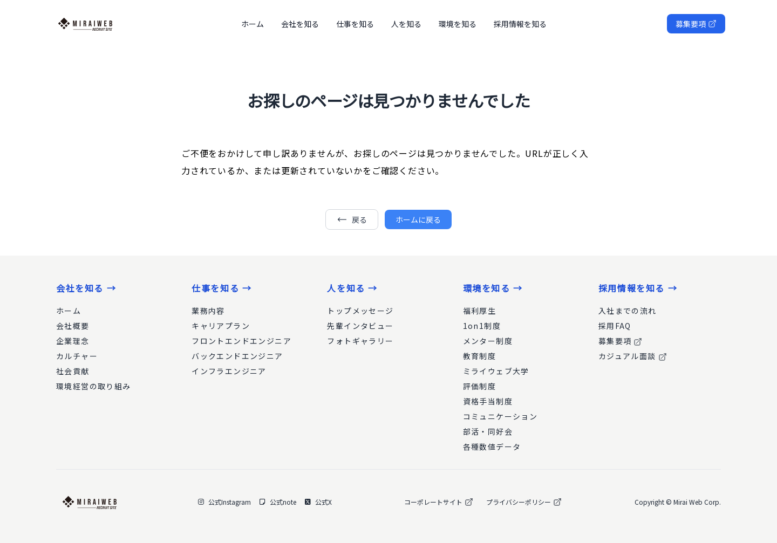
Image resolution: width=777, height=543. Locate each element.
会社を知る (300, 23)
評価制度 (479, 386)
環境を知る (457, 23)
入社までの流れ (627, 310)
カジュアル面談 (632, 355)
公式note (278, 502)
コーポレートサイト (438, 502)
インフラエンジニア (229, 371)
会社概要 (73, 325)
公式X (318, 502)
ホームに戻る (418, 219)
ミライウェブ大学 (496, 371)
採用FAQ (614, 325)
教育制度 (479, 355)
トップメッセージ (360, 310)
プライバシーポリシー (524, 502)
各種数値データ (492, 446)
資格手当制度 (488, 401)
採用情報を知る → (637, 287)
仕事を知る (355, 23)
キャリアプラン (221, 325)
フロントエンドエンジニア (241, 340)
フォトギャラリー (360, 340)
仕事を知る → (221, 287)
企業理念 (73, 340)
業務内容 (208, 310)
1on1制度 (482, 325)
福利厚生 (479, 310)
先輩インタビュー (360, 325)
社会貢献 (73, 371)
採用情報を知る (520, 23)
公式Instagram (224, 502)
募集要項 (696, 23)
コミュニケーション (500, 416)
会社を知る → (86, 287)
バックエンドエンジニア (237, 355)
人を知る (406, 23)
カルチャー (77, 355)
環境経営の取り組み (93, 386)
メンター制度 (488, 340)
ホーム (252, 23)
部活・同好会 (488, 431)
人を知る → (352, 287)
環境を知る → (493, 287)
